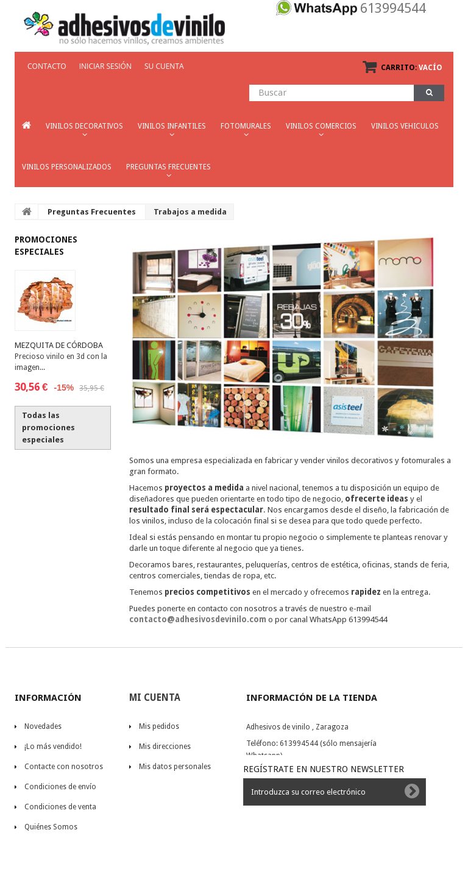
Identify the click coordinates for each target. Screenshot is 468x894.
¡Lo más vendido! (53, 746)
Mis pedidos (159, 726)
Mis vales (154, 786)
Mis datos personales (175, 766)
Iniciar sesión (105, 66)
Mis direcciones (165, 746)
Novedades (43, 726)
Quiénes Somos (50, 827)
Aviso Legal (43, 847)
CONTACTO (46, 66)
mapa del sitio (48, 867)
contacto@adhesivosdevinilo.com (197, 619)
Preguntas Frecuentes (92, 211)
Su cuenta (164, 66)
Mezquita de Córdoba (59, 345)
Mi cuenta (154, 697)
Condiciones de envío (60, 786)
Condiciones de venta (60, 807)
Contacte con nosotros (63, 766)
